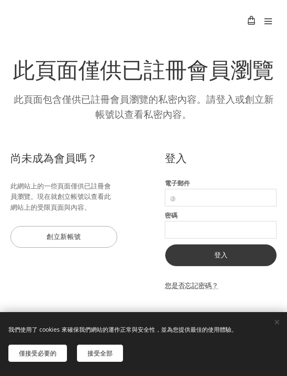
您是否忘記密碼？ (191, 286)
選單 (268, 21)
